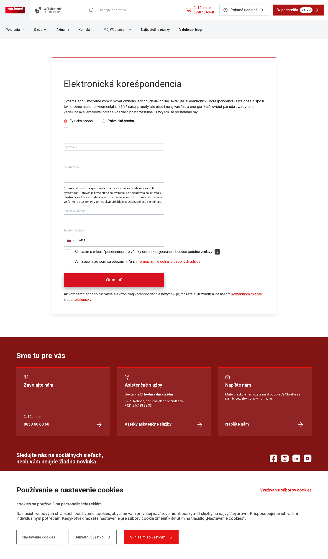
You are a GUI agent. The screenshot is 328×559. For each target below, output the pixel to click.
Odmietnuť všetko (92, 537)
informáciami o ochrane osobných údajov (168, 261)
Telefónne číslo (74, 230)
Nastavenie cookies (38, 537)
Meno (67, 127)
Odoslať (114, 280)
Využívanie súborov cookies (286, 490)
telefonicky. (83, 299)
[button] (70, 240)
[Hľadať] (91, 10)
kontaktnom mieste (246, 294)
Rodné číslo (71, 166)
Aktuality (62, 29)
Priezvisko (70, 147)
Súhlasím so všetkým (151, 537)
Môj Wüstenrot (118, 29)
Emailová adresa (74, 211)
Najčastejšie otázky (155, 29)
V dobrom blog (190, 29)
